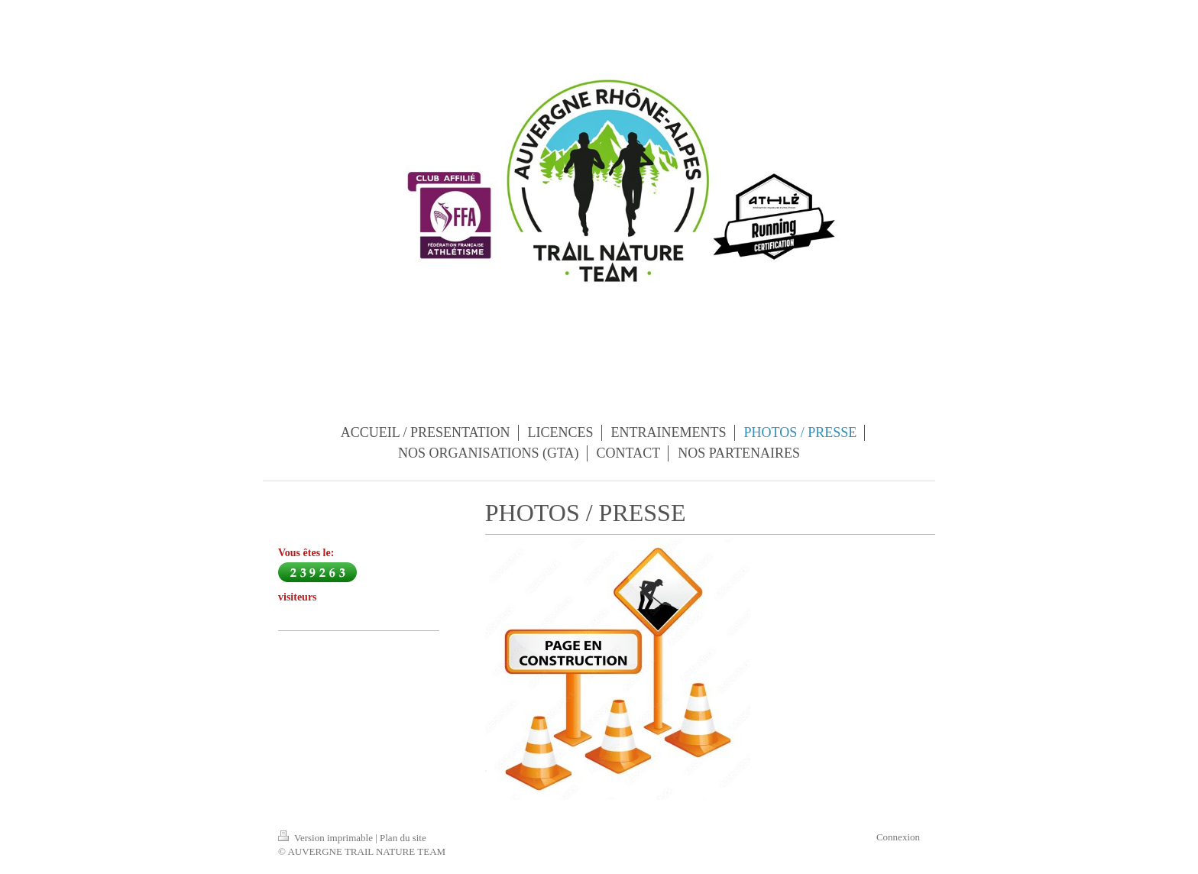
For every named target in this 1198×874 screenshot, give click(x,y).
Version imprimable (326, 837)
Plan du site (403, 837)
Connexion (898, 837)
